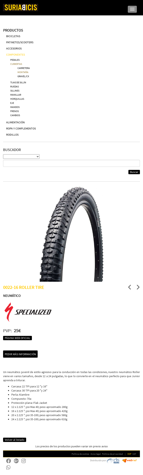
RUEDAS (14, 86)
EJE (12, 102)
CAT (134, 453)
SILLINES (14, 90)
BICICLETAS (13, 36)
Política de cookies (80, 453)
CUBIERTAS (16, 63)
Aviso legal (96, 453)
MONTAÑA (22, 72)
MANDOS (15, 107)
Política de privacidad (112, 453)
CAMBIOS (15, 115)
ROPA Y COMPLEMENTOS (21, 128)
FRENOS (14, 111)
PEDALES (15, 59)
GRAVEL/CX (23, 76)
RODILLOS (12, 134)
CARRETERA (23, 68)
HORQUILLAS (17, 98)
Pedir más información (20, 354)
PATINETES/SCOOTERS (19, 42)
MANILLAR (15, 94)
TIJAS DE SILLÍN (18, 82)
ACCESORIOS (14, 48)
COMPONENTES (15, 54)
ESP (129, 453)
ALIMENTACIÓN (15, 122)
